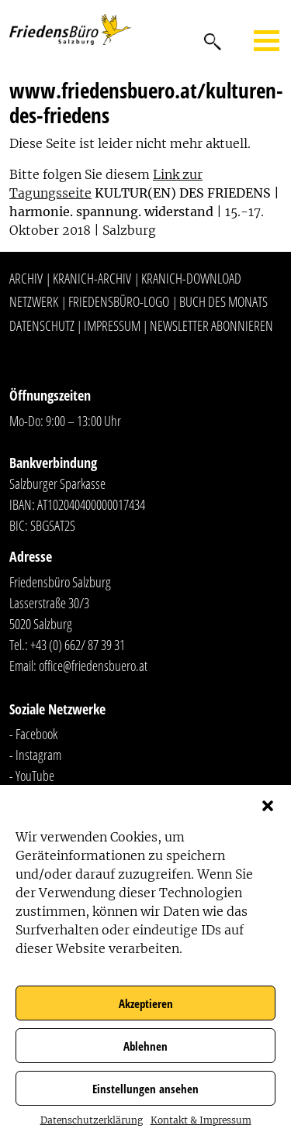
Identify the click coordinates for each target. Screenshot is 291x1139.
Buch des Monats (223, 301)
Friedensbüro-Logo (118, 301)
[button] (267, 804)
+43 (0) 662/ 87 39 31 (77, 644)
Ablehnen (145, 1046)
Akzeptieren (146, 1003)
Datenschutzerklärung (91, 1120)
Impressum (112, 325)
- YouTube (31, 775)
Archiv (26, 278)
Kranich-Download (191, 278)
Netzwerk (33, 301)
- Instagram (35, 754)
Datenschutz (41, 325)
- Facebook (33, 733)
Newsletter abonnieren (211, 325)
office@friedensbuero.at (93, 665)
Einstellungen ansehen (145, 1088)
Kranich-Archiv (92, 278)
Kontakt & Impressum (201, 1120)
